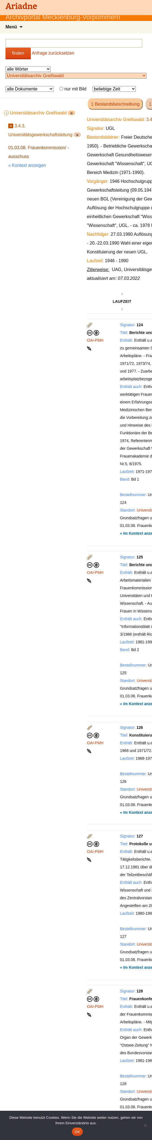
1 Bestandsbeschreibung (115, 104)
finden (18, 53)
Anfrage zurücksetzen (53, 53)
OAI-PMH (95, 340)
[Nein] (145, 1125)
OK (77, 1132)
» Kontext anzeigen (27, 165)
